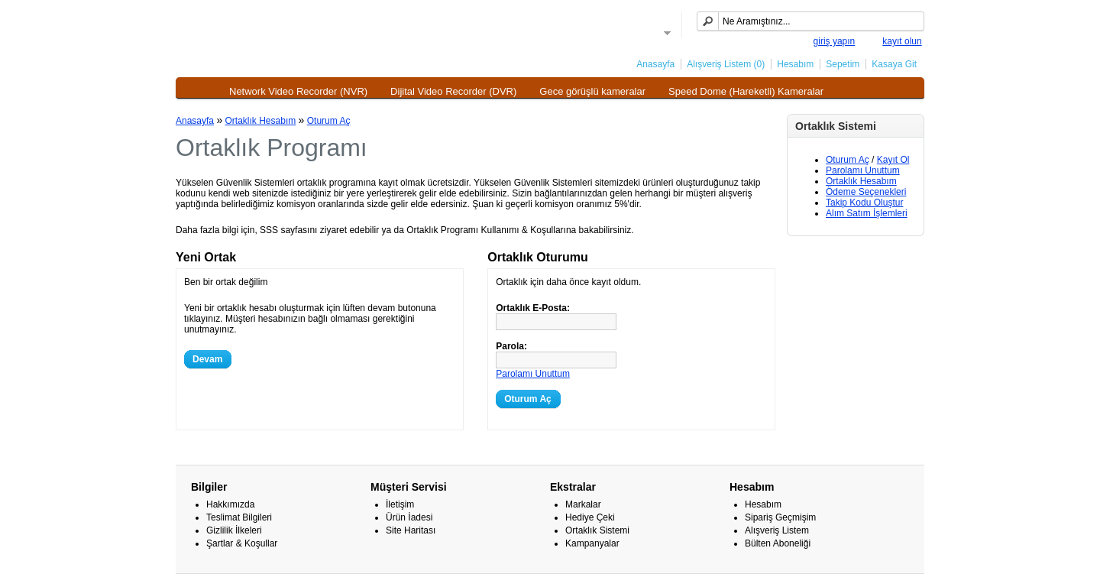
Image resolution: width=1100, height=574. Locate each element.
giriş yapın (835, 41)
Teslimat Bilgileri (239, 517)
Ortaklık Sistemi (597, 530)
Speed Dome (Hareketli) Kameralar (745, 91)
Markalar (583, 504)
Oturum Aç (847, 159)
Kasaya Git (894, 64)
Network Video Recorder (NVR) (298, 91)
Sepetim (842, 64)
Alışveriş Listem (777, 530)
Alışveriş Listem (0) (726, 64)
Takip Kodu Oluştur (864, 202)
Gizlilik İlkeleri (234, 530)
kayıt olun (901, 41)
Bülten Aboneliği (777, 543)
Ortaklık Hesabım (861, 181)
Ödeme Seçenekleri (866, 191)
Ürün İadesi (409, 517)
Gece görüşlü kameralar (592, 91)
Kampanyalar (592, 543)
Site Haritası (410, 530)
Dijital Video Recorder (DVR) (453, 91)
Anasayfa (655, 64)
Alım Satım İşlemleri (866, 213)
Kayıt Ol (893, 159)
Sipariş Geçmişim (780, 517)
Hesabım (795, 64)
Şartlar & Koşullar (241, 543)
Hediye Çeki (590, 517)
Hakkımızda (230, 504)
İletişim (400, 504)
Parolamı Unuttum (863, 170)
